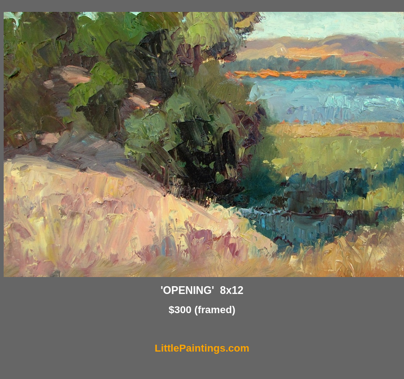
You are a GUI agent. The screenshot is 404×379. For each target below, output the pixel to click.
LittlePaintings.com (202, 348)
